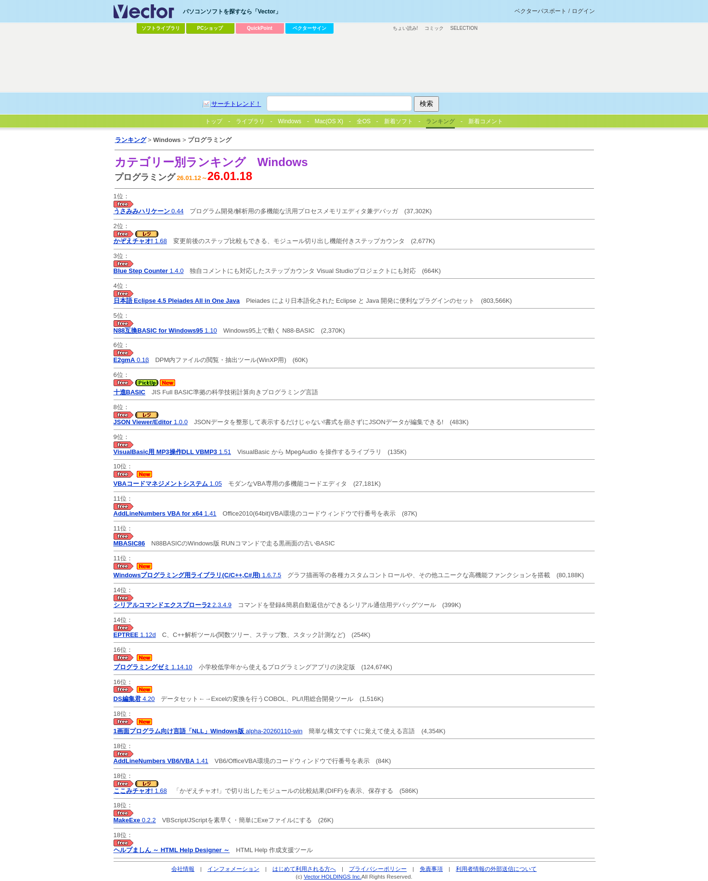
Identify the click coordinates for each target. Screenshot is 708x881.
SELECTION (464, 28)
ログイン (583, 11)
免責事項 (431, 869)
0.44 (149, 211)
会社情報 (182, 869)
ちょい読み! (405, 28)
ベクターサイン (309, 28)
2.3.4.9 (173, 605)
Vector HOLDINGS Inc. (332, 876)
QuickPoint (259, 28)
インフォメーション (233, 869)
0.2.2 (135, 820)
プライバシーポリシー (378, 869)
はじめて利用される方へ (304, 869)
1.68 (140, 241)
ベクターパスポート (540, 11)
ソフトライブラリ (161, 28)
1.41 (165, 513)
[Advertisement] (354, 63)
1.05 (168, 483)
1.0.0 (151, 422)
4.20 (134, 698)
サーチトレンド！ (236, 103)
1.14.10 (153, 667)
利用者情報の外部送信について (496, 869)
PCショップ (210, 28)
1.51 (172, 451)
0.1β (131, 359)
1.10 (165, 330)
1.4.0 (149, 270)
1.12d (135, 634)
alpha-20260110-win (208, 731)
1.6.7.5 (198, 575)
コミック (434, 28)
